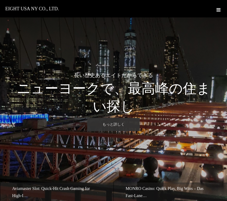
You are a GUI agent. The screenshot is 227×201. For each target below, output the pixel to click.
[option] (113, 100)
